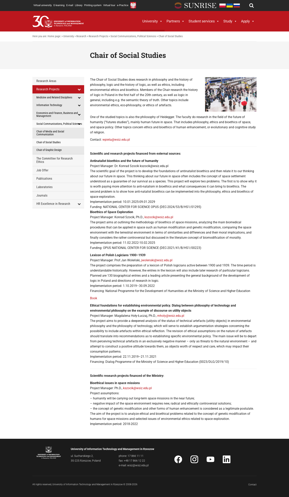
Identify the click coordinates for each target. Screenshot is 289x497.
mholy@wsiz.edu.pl (170, 316)
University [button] (152, 21)
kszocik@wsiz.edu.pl (158, 217)
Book (93, 298)
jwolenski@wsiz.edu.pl (156, 260)
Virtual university (42, 5)
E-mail (69, 5)
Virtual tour (109, 5)
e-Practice (122, 5)
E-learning (58, 5)
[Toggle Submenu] (79, 89)
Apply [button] (248, 21)
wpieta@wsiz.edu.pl (116, 139)
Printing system (92, 5)
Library (78, 5)
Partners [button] (176, 21)
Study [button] (230, 21)
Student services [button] (204, 21)
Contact (252, 484)
